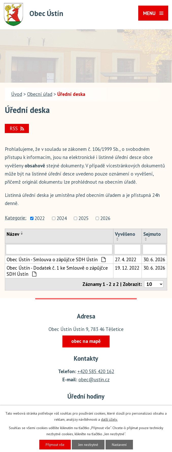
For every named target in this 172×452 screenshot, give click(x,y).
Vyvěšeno (125, 234)
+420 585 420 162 (95, 371)
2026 (105, 218)
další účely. (109, 419)
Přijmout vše (55, 444)
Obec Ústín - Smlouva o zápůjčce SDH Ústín (56, 259)
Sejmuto (152, 234)
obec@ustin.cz (94, 379)
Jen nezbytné (88, 444)
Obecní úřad (39, 94)
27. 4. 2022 (125, 259)
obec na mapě (86, 341)
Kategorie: (15, 218)
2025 (83, 218)
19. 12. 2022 (127, 268)
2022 (40, 218)
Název (13, 234)
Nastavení (119, 444)
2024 (62, 218)
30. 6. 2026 (154, 259)
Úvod (16, 94)
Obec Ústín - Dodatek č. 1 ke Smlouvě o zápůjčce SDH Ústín (57, 271)
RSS (17, 128)
